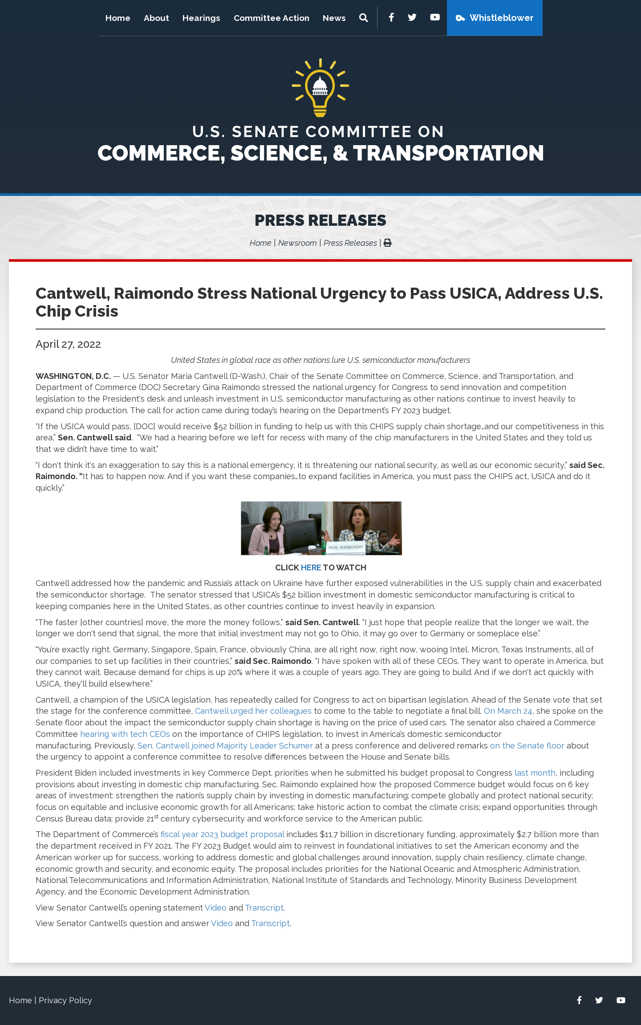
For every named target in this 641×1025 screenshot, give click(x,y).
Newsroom (297, 243)
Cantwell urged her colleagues (253, 711)
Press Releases (320, 220)
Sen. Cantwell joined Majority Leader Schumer (225, 745)
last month (535, 772)
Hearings (201, 18)
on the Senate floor (527, 745)
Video (216, 907)
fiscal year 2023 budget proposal (222, 834)
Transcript (264, 907)
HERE (311, 567)
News (334, 18)
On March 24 (508, 711)
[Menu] (365, 18)
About (156, 18)
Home (117, 18)
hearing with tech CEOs (125, 734)
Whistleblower (502, 17)
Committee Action (271, 18)
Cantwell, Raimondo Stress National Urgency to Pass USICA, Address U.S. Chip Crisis (319, 302)
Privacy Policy (65, 1000)
